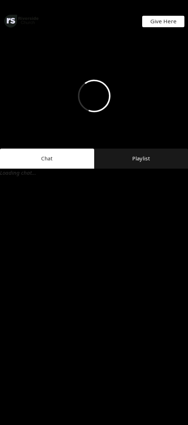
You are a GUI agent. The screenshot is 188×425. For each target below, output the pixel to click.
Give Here (163, 21)
